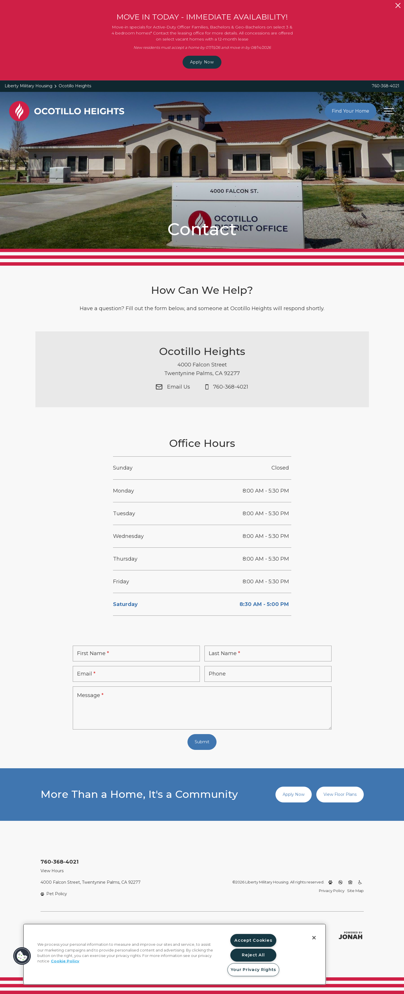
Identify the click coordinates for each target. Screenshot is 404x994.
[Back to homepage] (66, 111)
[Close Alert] (398, 5)
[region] (174, 954)
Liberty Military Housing (28, 85)
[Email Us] (173, 395)
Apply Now (202, 62)
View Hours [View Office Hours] (52, 870)
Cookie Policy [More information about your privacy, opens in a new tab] (65, 961)
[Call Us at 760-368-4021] (226, 395)
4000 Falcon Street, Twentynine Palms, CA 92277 (91, 882)
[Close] (314, 937)
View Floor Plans (340, 794)
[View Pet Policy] (54, 894)
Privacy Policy (331, 890)
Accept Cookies (253, 940)
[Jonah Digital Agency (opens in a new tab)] (350, 935)
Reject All (253, 955)
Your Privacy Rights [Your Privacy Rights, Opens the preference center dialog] (253, 969)
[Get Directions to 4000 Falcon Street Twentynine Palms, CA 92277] (202, 377)
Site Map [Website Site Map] (355, 890)
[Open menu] (389, 111)
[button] (22, 956)
